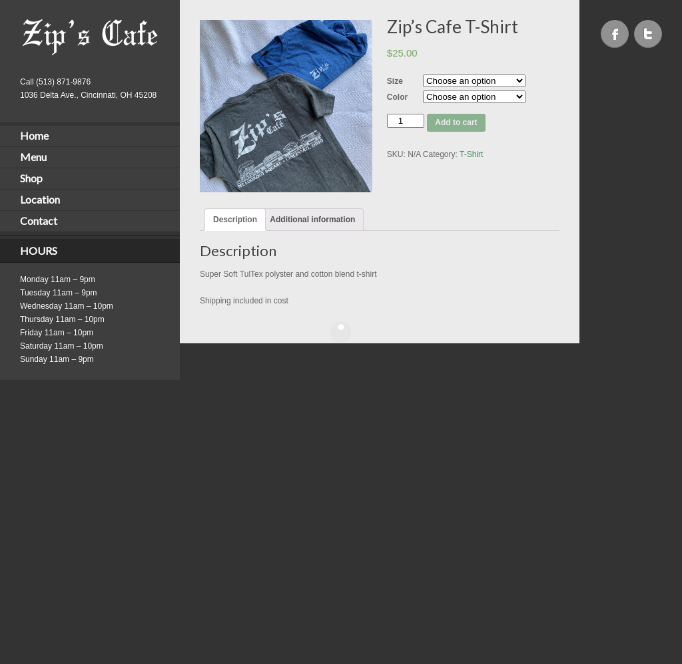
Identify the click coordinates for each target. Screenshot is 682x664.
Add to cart (456, 122)
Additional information (312, 219)
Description (235, 219)
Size (395, 81)
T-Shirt (471, 154)
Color (397, 97)
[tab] (235, 219)
